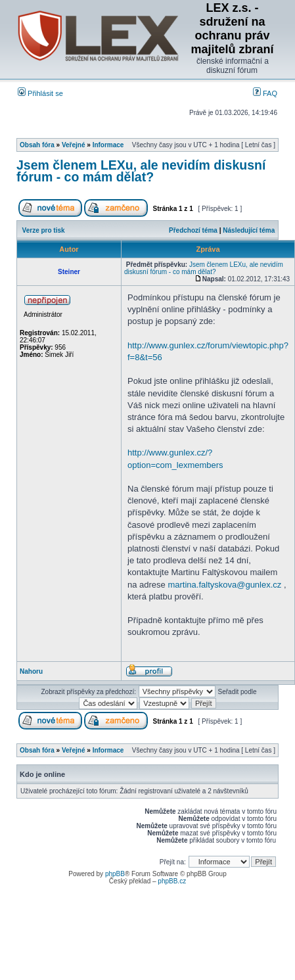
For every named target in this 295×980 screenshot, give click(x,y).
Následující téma (249, 230)
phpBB (115, 873)
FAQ (265, 93)
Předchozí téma (193, 230)
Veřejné (73, 145)
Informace (108, 145)
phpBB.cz (172, 881)
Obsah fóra (37, 145)
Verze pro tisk (43, 230)
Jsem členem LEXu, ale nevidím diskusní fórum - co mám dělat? (140, 171)
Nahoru (31, 671)
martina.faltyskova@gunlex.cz (224, 585)
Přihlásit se (40, 93)
